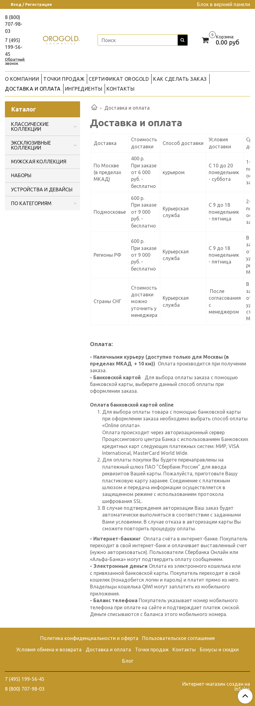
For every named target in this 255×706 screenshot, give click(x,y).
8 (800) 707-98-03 (13, 24)
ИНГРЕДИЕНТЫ (83, 89)
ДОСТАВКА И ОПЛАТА (33, 89)
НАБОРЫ (21, 175)
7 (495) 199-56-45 (13, 47)
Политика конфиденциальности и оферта (89, 638)
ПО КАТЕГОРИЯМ (31, 203)
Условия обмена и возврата (49, 649)
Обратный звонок (15, 59)
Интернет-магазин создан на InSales (216, 686)
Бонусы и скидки (219, 649)
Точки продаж (152, 649)
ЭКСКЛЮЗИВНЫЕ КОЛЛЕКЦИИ (31, 145)
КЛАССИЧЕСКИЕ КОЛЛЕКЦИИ (30, 126)
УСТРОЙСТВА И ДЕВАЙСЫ (41, 189)
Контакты (184, 649)
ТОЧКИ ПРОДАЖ (63, 79)
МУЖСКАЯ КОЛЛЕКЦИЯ (38, 161)
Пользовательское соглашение (178, 638)
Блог (127, 661)
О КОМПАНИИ (22, 79)
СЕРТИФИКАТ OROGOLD (119, 79)
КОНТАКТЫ (120, 89)
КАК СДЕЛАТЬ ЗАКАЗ (180, 79)
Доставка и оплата (108, 649)
